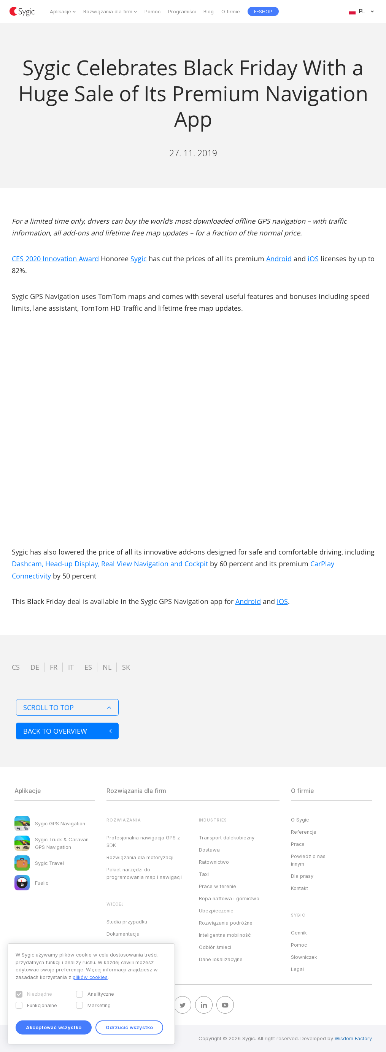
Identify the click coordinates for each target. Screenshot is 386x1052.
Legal (297, 969)
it (71, 667)
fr (53, 667)
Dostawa (209, 850)
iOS (313, 258)
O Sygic (300, 820)
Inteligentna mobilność (225, 935)
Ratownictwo (214, 862)
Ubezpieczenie (216, 910)
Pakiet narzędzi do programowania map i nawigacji (144, 873)
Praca (298, 844)
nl (107, 667)
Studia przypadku (126, 922)
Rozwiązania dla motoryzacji (139, 857)
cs (16, 667)
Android (279, 258)
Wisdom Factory (353, 1038)
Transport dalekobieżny (226, 837)
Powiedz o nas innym (308, 860)
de (34, 667)
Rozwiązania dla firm (107, 11)
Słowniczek (304, 957)
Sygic (138, 258)
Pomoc (152, 11)
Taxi (204, 874)
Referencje (303, 832)
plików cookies (90, 977)
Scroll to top (67, 707)
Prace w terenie (217, 886)
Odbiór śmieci (215, 947)
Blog (208, 11)
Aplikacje (60, 11)
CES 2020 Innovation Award (55, 258)
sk (126, 667)
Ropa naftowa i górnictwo (229, 898)
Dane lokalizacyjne (221, 959)
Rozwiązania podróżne (226, 923)
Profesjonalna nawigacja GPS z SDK (143, 841)
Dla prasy (302, 876)
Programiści (182, 11)
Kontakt (299, 888)
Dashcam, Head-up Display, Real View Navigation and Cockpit (110, 563)
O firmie (230, 11)
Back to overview (67, 731)
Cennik (299, 933)
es (88, 667)
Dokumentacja (123, 934)
